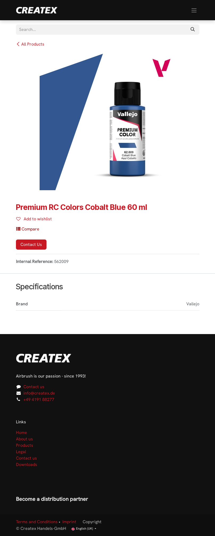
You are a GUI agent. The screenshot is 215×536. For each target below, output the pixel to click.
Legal (21, 451)
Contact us (33, 386)
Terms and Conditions (37, 522)
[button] (28, 229)
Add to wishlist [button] (34, 219)
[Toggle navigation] (194, 10)
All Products (30, 44)
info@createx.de (39, 393)
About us (24, 439)
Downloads (26, 464)
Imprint (69, 522)
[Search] (192, 30)
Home (21, 432)
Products (24, 445)
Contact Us (31, 244)
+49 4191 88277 (38, 399)
